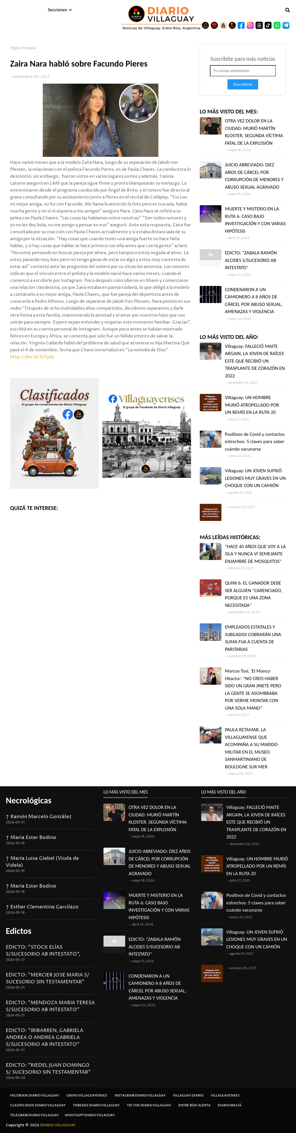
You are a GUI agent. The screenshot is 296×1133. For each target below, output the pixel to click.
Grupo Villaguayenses (86, 1095)
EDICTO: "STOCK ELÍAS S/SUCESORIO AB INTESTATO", (43, 951)
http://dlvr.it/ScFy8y (32, 357)
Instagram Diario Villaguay (140, 1095)
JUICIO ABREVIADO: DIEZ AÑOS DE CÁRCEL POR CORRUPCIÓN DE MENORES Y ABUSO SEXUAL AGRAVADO (254, 176)
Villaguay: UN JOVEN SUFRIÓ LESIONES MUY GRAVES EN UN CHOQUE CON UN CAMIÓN (255, 478)
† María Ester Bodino (31, 837)
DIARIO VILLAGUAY (58, 1125)
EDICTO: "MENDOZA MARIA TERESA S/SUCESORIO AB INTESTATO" (50, 1006)
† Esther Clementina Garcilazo (42, 907)
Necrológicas (28, 800)
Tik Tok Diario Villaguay (149, 1105)
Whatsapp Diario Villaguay (90, 1115)
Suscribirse (242, 84)
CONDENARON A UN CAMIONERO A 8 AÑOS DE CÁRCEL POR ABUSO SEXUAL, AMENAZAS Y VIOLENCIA (253, 301)
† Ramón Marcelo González (39, 816)
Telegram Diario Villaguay (34, 1115)
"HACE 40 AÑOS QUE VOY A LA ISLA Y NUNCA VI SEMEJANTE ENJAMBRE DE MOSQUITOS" (255, 553)
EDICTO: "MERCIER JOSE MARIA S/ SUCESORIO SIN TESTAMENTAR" (47, 978)
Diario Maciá (229, 1105)
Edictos (18, 931)
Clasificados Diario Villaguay (38, 1105)
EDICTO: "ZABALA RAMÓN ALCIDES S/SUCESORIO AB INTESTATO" (251, 260)
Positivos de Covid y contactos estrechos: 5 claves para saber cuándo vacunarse (254, 441)
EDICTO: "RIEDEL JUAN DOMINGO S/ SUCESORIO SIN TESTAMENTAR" (48, 1069)
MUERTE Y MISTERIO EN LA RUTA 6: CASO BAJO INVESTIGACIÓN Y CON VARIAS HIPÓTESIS (255, 220)
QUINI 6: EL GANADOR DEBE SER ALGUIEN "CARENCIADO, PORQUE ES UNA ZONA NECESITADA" (253, 594)
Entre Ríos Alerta (194, 1105)
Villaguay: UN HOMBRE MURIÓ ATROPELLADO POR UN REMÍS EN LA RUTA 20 (252, 404)
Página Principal (23, 48)
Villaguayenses (225, 1095)
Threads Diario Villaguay (96, 1105)
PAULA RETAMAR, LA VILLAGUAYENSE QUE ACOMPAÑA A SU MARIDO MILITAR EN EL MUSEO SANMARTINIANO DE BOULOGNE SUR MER (251, 748)
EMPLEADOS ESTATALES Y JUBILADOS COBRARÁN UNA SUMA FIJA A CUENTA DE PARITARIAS (253, 638)
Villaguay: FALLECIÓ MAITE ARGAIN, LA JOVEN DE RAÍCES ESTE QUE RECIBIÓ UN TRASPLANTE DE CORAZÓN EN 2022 (255, 361)
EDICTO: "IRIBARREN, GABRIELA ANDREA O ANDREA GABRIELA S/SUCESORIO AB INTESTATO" (44, 1037)
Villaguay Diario (188, 1095)
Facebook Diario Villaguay (34, 1095)
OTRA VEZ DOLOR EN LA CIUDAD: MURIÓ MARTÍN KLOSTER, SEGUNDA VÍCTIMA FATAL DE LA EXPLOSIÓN (254, 132)
